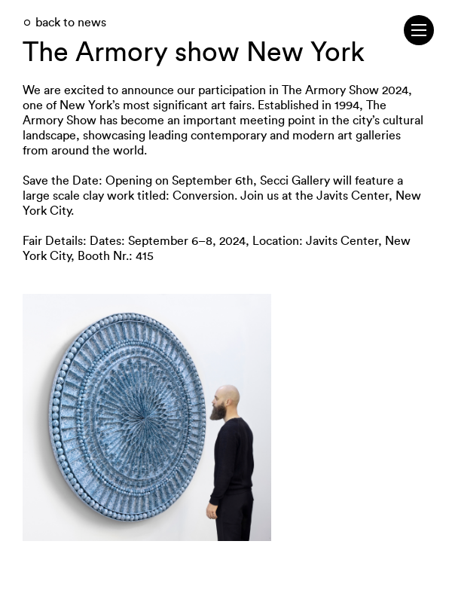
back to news (70, 23)
